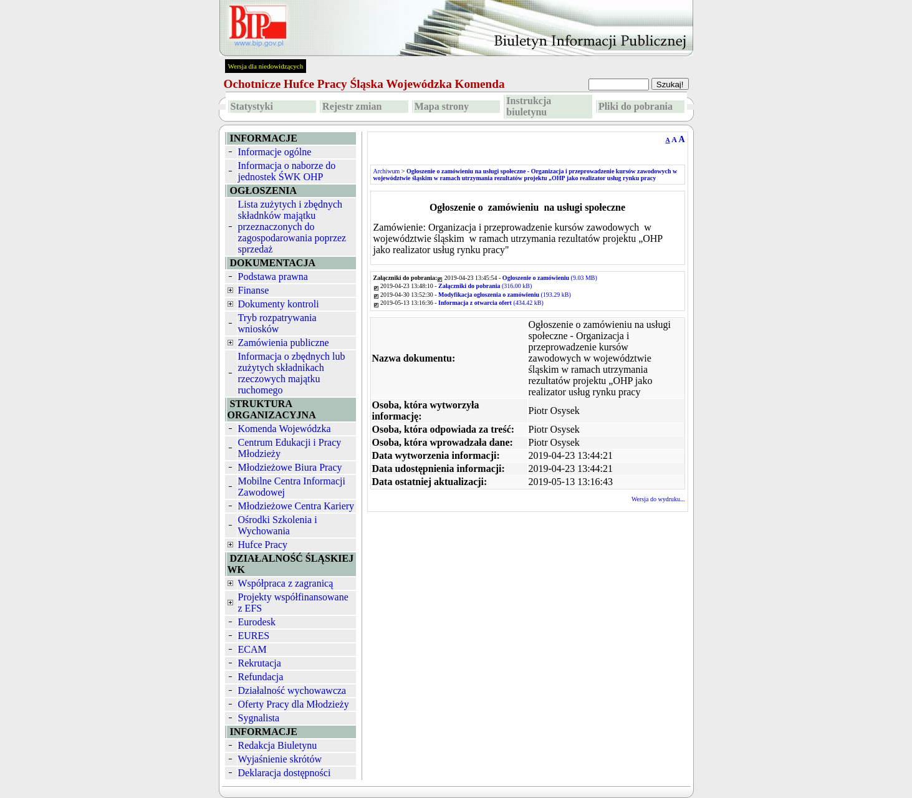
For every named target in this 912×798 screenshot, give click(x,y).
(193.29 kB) (504, 294)
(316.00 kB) (485, 285)
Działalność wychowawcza (292, 690)
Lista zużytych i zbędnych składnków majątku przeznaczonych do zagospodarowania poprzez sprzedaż (292, 226)
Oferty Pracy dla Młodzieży (293, 704)
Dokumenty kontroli (278, 304)
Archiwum (386, 171)
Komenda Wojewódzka (284, 428)
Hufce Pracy (263, 544)
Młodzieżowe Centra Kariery (296, 506)
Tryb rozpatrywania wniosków (277, 323)
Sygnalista (259, 718)
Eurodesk (257, 622)
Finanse (253, 290)
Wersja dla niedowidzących (266, 66)
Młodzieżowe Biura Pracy (290, 467)
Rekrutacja (259, 663)
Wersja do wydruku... (658, 499)
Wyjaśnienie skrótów (280, 759)
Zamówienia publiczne (283, 342)
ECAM (252, 649)
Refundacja (261, 676)
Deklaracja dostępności (284, 772)
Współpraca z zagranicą (286, 583)
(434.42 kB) (491, 302)
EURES (254, 635)
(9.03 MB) (549, 277)
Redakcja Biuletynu (277, 745)
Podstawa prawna (273, 276)
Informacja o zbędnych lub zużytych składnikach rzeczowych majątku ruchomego (291, 373)
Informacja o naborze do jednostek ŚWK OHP (287, 171)
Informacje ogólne (275, 152)
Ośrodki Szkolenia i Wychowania (277, 525)
